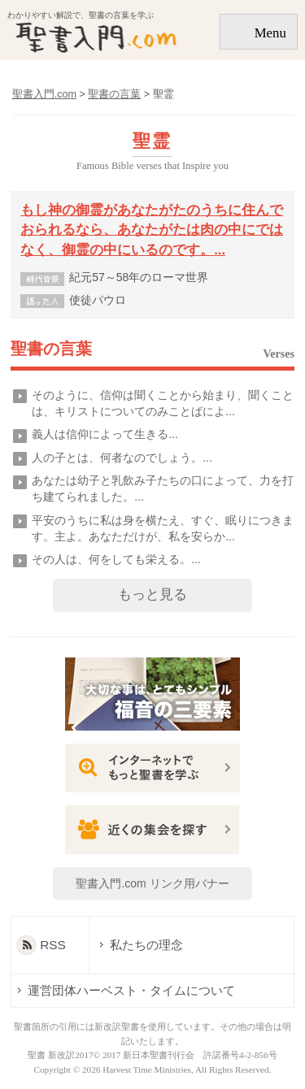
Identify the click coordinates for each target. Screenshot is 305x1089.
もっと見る (152, 594)
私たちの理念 (138, 945)
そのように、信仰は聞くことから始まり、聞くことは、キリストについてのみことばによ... (163, 403)
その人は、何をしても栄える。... (116, 559)
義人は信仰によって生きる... (105, 433)
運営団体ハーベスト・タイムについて (131, 990)
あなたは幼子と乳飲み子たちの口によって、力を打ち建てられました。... (163, 488)
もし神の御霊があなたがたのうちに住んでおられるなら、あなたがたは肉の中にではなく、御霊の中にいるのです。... (151, 230)
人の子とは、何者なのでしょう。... (122, 457)
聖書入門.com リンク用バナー (152, 883)
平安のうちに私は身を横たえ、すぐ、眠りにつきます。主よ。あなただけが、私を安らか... (163, 528)
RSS (53, 945)
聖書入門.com (44, 94)
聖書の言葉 (51, 349)
